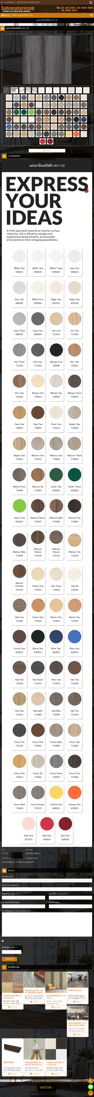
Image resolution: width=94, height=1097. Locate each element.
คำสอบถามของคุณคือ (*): (10, 885)
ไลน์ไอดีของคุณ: (54, 902)
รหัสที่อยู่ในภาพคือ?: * (9, 947)
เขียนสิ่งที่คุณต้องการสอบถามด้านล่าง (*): (16, 911)
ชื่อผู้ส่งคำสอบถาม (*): (9, 894)
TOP (90, 1093)
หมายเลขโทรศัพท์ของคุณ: (11, 902)
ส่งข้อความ (9, 959)
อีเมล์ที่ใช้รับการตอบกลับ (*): (59, 894)
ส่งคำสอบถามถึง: (7, 876)
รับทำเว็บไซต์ (35, 1094)
